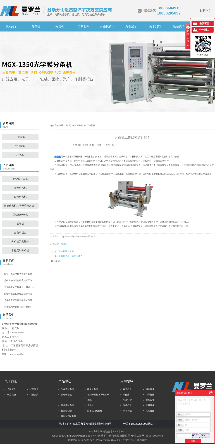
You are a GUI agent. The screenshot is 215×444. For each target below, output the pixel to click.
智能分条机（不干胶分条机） (20, 205)
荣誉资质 (34, 394)
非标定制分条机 (20, 250)
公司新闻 (20, 137)
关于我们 (155, 26)
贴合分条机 (20, 196)
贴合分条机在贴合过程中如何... (19, 293)
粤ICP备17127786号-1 (81, 439)
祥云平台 (116, 439)
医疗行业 (127, 405)
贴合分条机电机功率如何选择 (18, 274)
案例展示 (131, 26)
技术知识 (20, 155)
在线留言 (204, 23)
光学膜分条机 (20, 179)
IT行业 (126, 394)
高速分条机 (20, 187)
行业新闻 (20, 146)
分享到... (204, 29)
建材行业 (150, 405)
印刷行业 (150, 389)
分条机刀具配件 (20, 241)
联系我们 (179, 26)
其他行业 (150, 410)
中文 (208, 10)
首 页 (68, 125)
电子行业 (127, 389)
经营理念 (34, 389)
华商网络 (142, 439)
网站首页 (12, 26)
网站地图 (105, 431)
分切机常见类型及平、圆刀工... (19, 287)
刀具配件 (83, 26)
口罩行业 (150, 394)
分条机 (36, 26)
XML (123, 431)
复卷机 (20, 223)
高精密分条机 (20, 214)
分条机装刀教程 (66, 251)
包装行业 (127, 400)
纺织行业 (150, 400)
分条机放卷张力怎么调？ (70, 256)
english (93, 431)
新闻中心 (78, 125)
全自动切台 (20, 232)
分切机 (59, 26)
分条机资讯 (107, 26)
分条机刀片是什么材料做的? (17, 307)
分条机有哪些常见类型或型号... (19, 300)
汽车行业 (127, 410)
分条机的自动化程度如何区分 (18, 280)
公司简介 (11, 389)
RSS (115, 431)
